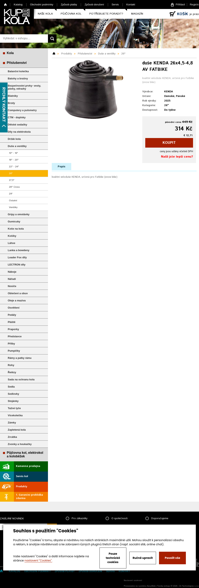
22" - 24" (14, 166)
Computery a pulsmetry (22, 110)
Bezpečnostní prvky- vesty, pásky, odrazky (24, 87)
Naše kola (45, 14)
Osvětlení (14, 307)
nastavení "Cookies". (38, 560)
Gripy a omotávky (18, 214)
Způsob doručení (94, 4)
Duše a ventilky (17, 146)
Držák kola (14, 138)
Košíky (12, 235)
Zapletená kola (17, 429)
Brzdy (11, 103)
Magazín (137, 14)
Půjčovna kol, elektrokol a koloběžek (25, 454)
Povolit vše (172, 558)
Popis (61, 167)
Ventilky (13, 207)
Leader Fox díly (17, 257)
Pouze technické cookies (113, 558)
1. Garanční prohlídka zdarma (29, 496)
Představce (14, 336)
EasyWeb (151, 586)
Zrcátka (12, 436)
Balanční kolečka (18, 71)
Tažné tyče (14, 408)
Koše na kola (16, 228)
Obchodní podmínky (41, 4)
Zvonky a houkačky (20, 444)
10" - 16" (13, 153)
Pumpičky (14, 350)
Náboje (12, 271)
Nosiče (12, 286)
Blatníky (13, 95)
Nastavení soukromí (133, 580)
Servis (115, 4)
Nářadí (12, 278)
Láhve (11, 243)
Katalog (18, 4)
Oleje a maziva (17, 300)
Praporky (13, 329)
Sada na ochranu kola (21, 379)
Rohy (11, 365)
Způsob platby (69, 4)
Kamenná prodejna (28, 466)
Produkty (21, 486)
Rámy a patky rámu (19, 357)
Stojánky (13, 401)
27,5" (11, 180)
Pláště (11, 322)
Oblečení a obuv (18, 293)
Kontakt (130, 4)
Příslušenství (17, 62)
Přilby (11, 343)
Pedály (12, 314)
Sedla (11, 386)
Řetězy (12, 372)
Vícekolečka (15, 415)
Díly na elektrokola (19, 131)
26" (11, 173)
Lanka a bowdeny (18, 250)
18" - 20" (14, 160)
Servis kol (22, 476)
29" (11, 193)
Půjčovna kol (71, 14)
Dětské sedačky (17, 124)
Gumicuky (14, 221)
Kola (10, 53)
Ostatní (13, 200)
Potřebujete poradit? (106, 14)
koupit (169, 142)
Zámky (12, 422)
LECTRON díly (16, 264)
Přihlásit (180, 5)
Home (5, 4)
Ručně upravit (143, 558)
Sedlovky (13, 393)
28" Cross (14, 187)
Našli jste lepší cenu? (177, 156)
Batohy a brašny (18, 78)
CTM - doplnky (17, 117)
